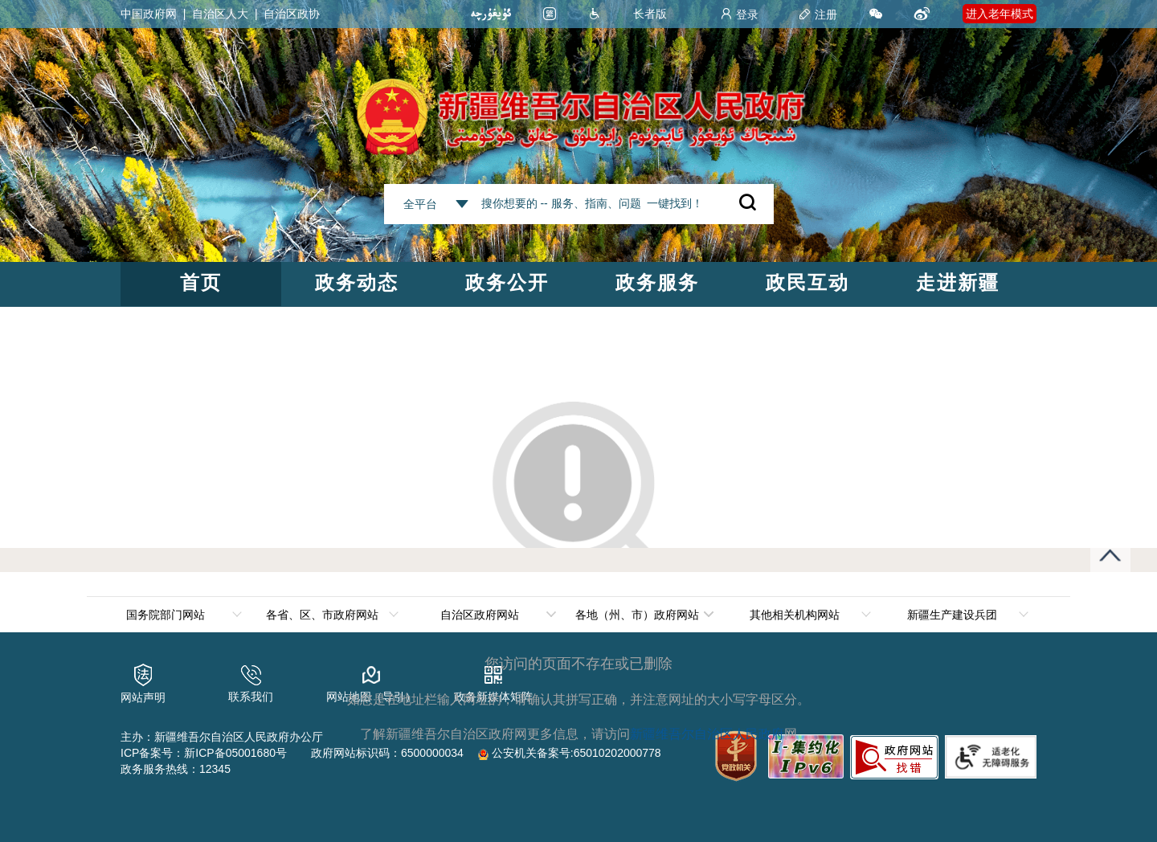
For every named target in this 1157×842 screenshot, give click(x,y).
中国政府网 (149, 13)
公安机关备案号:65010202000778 (569, 752)
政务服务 (657, 282)
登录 (739, 14)
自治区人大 (220, 13)
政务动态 (357, 282)
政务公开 (507, 282)
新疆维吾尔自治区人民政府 (707, 734)
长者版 (650, 13)
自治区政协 (292, 13)
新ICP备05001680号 (235, 752)
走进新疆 (958, 282)
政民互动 (807, 282)
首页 (201, 282)
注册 (818, 14)
